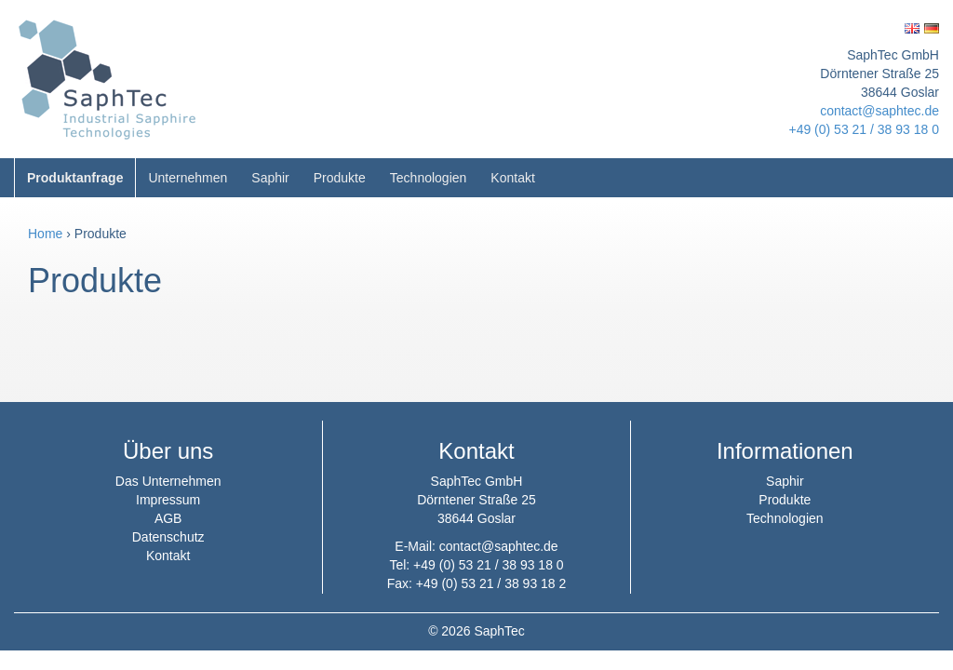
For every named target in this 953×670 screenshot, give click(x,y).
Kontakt (512, 177)
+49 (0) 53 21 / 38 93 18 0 (863, 129)
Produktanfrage (75, 177)
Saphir (270, 177)
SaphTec (499, 630)
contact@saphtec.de (879, 110)
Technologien (428, 177)
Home (45, 233)
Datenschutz (168, 536)
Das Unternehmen (168, 481)
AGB (168, 518)
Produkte (340, 177)
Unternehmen (187, 177)
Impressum (168, 499)
